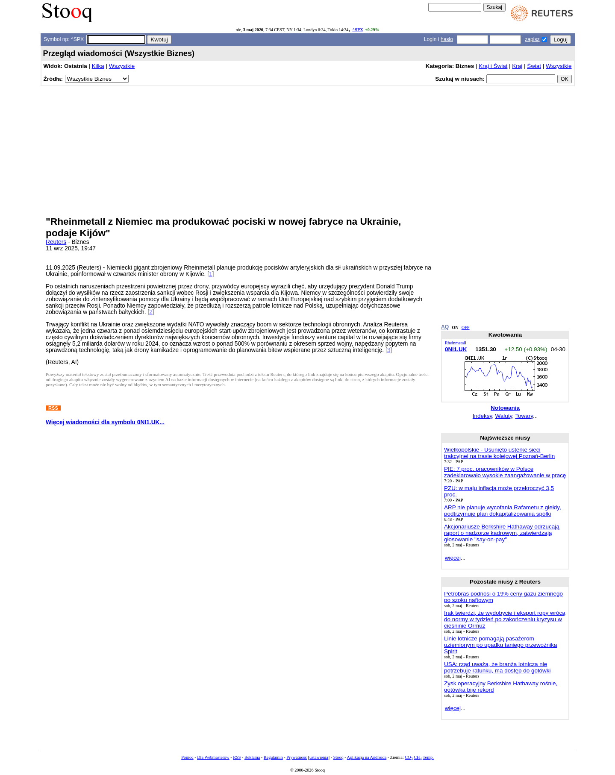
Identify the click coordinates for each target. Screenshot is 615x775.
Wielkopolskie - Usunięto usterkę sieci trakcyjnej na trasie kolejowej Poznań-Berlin (499, 452)
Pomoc (187, 757)
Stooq (338, 757)
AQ (445, 327)
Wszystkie (122, 66)
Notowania (505, 408)
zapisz (532, 39)
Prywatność (296, 757)
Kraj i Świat (493, 66)
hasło (447, 39)
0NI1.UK (456, 349)
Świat (534, 66)
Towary (524, 416)
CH (417, 757)
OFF (466, 327)
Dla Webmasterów (213, 757)
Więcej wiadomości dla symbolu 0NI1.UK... (105, 422)
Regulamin (273, 757)
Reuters (56, 242)
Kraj (517, 66)
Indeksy (482, 416)
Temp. (428, 757)
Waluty (503, 416)
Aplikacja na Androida (367, 757)
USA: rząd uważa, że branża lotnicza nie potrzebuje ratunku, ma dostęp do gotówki (497, 667)
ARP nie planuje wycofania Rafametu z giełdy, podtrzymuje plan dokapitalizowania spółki (502, 510)
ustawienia (318, 757)
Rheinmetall (455, 343)
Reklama (252, 757)
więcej (453, 558)
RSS (237, 757)
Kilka (98, 66)
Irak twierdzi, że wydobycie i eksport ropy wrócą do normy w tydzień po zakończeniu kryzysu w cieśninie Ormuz (504, 619)
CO (408, 757)
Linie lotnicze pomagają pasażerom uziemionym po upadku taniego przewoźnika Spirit (500, 645)
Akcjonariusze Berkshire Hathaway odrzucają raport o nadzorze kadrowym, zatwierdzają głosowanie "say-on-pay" (501, 533)
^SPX (357, 29)
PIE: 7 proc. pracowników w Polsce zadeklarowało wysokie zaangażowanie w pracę (505, 472)
